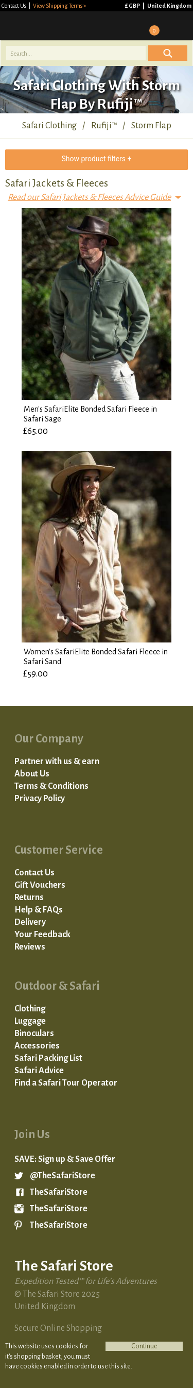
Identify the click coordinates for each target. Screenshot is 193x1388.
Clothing (29, 1008)
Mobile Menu (178, 26)
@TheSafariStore (62, 1175)
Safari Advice (39, 1070)
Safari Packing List (48, 1058)
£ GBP (133, 6)
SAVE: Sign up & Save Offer (64, 1159)
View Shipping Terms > (59, 6)
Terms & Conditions (51, 786)
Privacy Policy (39, 798)
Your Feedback (42, 934)
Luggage (30, 1021)
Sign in (123, 26)
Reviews (29, 947)
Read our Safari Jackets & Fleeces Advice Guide (89, 197)
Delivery (30, 922)
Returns (29, 897)
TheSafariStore (58, 1192)
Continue (144, 1346)
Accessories (37, 1046)
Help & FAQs (38, 910)
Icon (167, 53)
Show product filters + (96, 159)
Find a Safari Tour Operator (65, 1083)
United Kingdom (169, 6)
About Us (31, 773)
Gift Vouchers (39, 885)
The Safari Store (52, 26)
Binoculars (34, 1033)
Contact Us (14, 6)
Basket (150, 26)
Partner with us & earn (56, 761)
